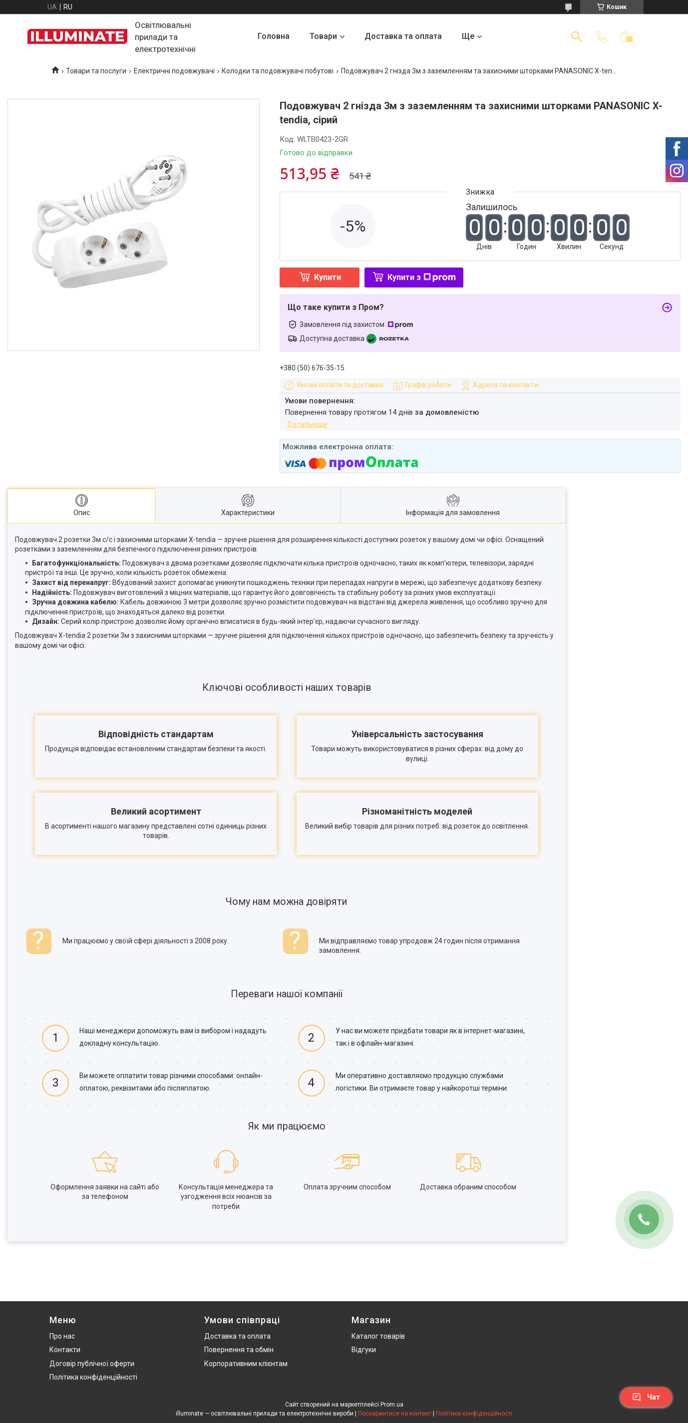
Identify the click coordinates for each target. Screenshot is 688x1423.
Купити (327, 277)
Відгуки (363, 1350)
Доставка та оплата (403, 36)
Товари (323, 36)
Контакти (64, 1350)
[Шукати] (577, 36)
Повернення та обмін (239, 1350)
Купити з (421, 277)
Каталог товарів (378, 1336)
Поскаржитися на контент (394, 1413)
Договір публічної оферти (91, 1364)
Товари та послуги (96, 71)
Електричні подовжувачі (174, 71)
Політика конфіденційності (93, 1378)
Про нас (62, 1336)
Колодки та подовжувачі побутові (278, 71)
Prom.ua (391, 1404)
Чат (646, 1397)
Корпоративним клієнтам (246, 1364)
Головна (274, 36)
